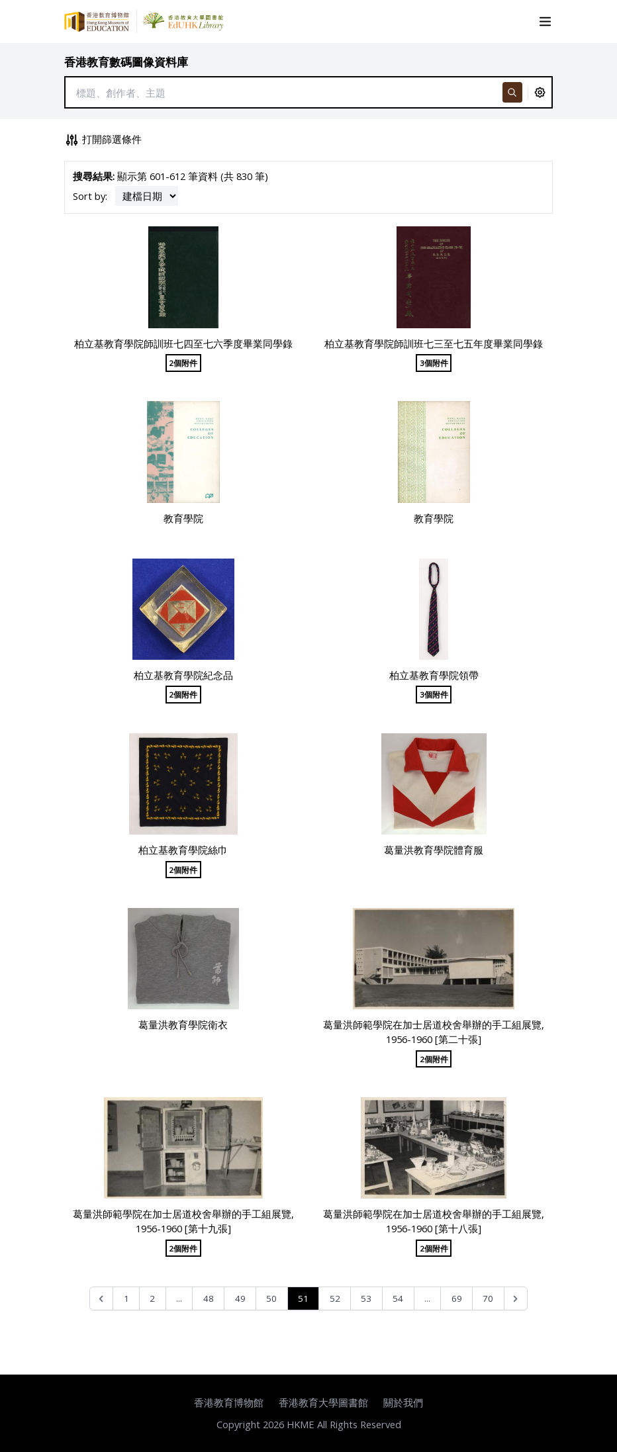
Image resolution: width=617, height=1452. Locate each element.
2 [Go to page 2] (152, 1298)
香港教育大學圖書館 (323, 1402)
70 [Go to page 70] (488, 1298)
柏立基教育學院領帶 (434, 675)
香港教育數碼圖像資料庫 (126, 61)
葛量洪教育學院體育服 (433, 849)
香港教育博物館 (228, 1402)
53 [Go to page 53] (366, 1298)
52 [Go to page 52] (335, 1298)
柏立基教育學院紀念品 (183, 675)
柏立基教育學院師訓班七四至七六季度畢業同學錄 (183, 343)
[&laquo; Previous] (101, 1299)
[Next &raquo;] (516, 1299)
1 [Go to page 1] (126, 1298)
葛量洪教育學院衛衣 (183, 1024)
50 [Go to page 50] (271, 1298)
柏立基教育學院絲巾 (183, 849)
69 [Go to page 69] (456, 1298)
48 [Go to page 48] (208, 1298)
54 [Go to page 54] (398, 1298)
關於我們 (403, 1402)
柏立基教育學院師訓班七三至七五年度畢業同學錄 (433, 343)
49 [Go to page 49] (240, 1298)
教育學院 (183, 518)
